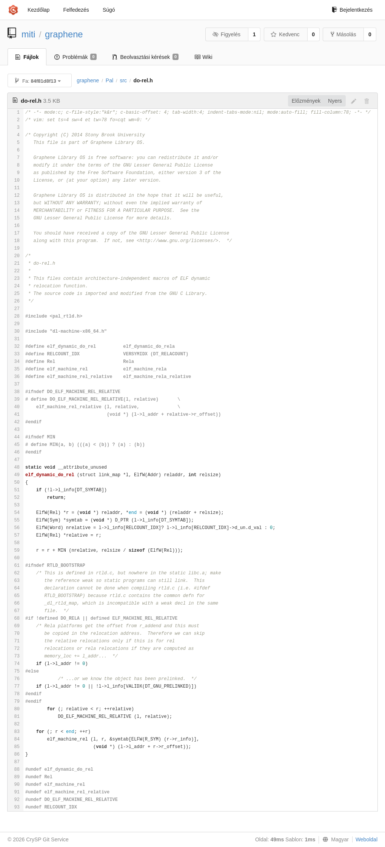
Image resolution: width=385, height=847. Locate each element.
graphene (64, 34)
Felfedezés (76, 10)
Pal (109, 80)
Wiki (203, 57)
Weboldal (366, 839)
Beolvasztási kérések (145, 57)
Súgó (109, 10)
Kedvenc (285, 34)
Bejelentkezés (352, 10)
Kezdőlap (38, 10)
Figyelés (226, 34)
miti (28, 34)
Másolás (343, 34)
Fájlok (26, 57)
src (123, 80)
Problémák (75, 57)
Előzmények (306, 101)
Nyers (335, 101)
